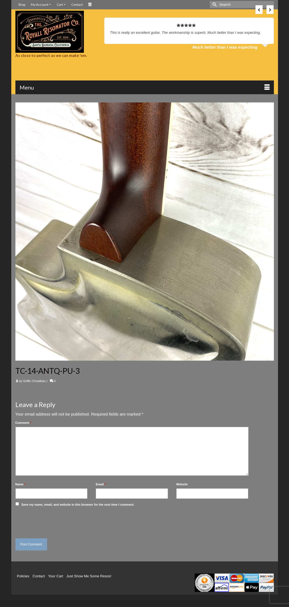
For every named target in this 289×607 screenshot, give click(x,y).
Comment (23, 422)
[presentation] (53, 521)
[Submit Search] (214, 4)
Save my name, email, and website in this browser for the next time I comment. (77, 504)
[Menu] (144, 87)
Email (101, 484)
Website (182, 484)
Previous (259, 9)
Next (270, 9)
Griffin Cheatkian (34, 381)
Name (20, 484)
